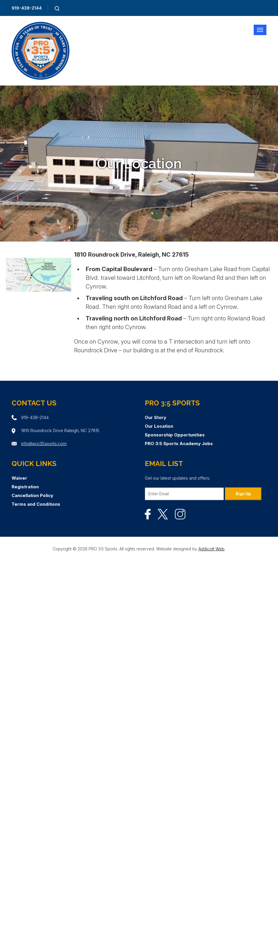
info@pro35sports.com (44, 443)
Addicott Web (211, 548)
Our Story (155, 417)
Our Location (159, 426)
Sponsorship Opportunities (175, 435)
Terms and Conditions (36, 504)
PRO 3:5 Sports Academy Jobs (179, 443)
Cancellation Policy (32, 495)
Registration (25, 486)
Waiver (19, 478)
